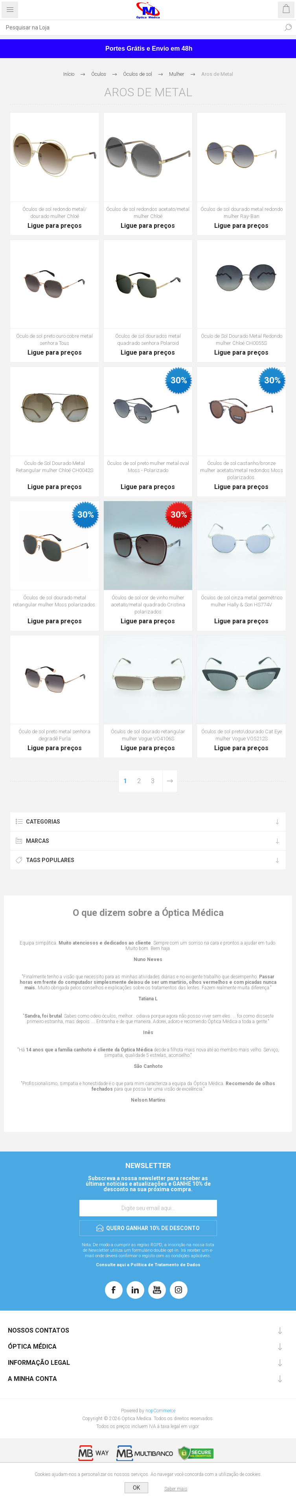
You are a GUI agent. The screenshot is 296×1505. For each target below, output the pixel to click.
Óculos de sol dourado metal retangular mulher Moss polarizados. (54, 601)
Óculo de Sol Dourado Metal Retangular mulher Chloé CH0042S (54, 466)
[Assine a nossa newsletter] (148, 1208)
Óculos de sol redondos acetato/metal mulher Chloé (147, 212)
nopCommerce (160, 1410)
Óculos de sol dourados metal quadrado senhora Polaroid (148, 339)
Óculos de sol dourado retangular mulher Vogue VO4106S (148, 735)
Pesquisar (288, 27)
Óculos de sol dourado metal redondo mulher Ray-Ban (241, 212)
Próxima (169, 781)
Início (68, 74)
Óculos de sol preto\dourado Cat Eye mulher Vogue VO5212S (241, 735)
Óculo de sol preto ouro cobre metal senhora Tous (54, 339)
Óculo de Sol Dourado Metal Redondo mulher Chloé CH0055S (241, 339)
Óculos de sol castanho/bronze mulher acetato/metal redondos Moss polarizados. (241, 470)
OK (136, 1488)
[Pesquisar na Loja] (140, 27)
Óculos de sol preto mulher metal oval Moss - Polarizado (148, 466)
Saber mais (176, 1489)
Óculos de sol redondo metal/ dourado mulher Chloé (54, 212)
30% (179, 380)
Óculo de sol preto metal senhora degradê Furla (54, 735)
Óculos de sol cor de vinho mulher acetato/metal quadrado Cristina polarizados (148, 605)
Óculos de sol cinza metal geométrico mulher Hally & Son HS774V (241, 601)
